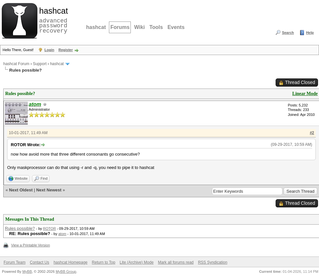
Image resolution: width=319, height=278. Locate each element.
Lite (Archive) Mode (137, 262)
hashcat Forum (16, 64)
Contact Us (39, 262)
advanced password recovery (52, 20)
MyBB (27, 271)
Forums (119, 27)
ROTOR (49, 228)
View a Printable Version (30, 245)
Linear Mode (305, 93)
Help (310, 33)
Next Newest (48, 190)
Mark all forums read (175, 262)
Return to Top (103, 262)
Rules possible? (20, 228)
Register (65, 50)
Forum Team (14, 262)
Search (288, 33)
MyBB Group (66, 271)
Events (175, 27)
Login (49, 50)
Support (40, 64)
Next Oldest (21, 190)
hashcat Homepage (70, 262)
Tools (156, 27)
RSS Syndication (212, 262)
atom (62, 234)
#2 (312, 133)
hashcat (96, 27)
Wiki (139, 27)
